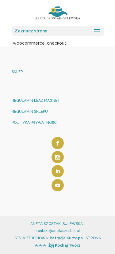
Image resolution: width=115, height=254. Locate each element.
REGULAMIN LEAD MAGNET (36, 100)
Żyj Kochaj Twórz (64, 245)
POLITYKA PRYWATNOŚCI (35, 122)
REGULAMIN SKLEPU (30, 111)
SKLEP (17, 72)
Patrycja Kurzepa (66, 238)
